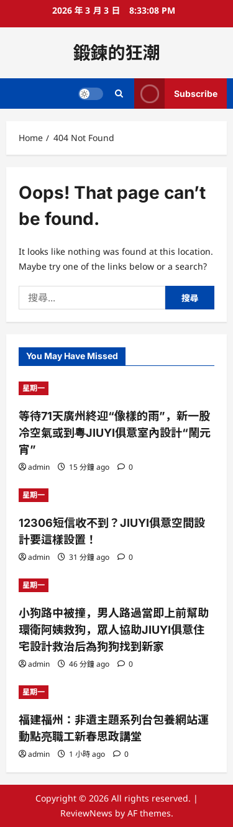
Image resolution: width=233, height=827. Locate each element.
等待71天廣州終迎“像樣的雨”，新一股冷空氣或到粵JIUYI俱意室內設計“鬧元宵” (115, 432)
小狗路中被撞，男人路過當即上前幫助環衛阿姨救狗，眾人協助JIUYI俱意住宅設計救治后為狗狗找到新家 (114, 629)
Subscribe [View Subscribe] (175, 93)
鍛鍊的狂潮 (116, 52)
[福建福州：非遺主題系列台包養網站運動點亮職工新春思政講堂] (116, 692)
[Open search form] (119, 93)
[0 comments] (125, 467)
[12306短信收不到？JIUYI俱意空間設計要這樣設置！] (116, 495)
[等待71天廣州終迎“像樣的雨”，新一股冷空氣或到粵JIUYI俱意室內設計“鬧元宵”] (116, 388)
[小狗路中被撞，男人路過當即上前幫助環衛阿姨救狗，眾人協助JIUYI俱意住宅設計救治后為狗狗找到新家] (116, 585)
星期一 (33, 388)
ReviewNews (86, 813)
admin (39, 467)
